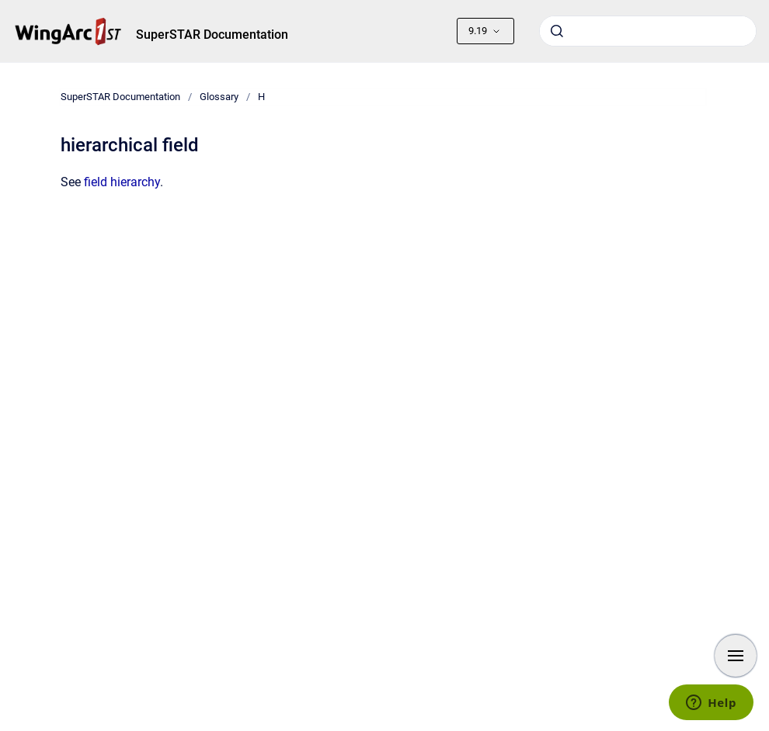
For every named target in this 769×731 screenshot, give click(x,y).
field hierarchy (122, 182)
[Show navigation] (736, 656)
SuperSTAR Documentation (212, 34)
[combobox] (648, 31)
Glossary (219, 96)
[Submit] (557, 31)
